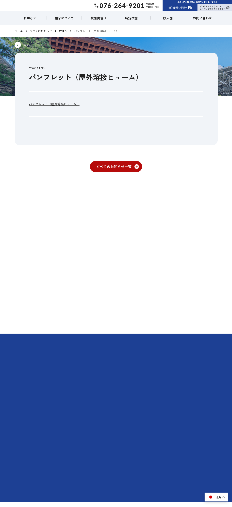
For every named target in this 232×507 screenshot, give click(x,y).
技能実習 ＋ (99, 18)
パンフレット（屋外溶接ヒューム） (54, 104)
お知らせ (29, 18)
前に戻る (53, 45)
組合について (64, 18)
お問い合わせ (202, 18)
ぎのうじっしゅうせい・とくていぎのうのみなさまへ (214, 7)
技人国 (168, 18)
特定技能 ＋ (133, 18)
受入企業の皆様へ (180, 7)
